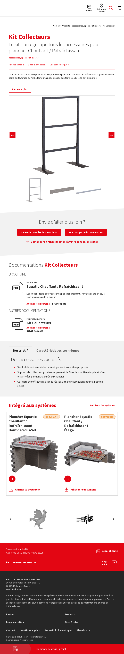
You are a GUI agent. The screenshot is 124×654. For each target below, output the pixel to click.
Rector (10, 615)
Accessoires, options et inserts (86, 25)
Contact (10, 631)
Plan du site (83, 631)
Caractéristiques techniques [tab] (57, 352)
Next (111, 137)
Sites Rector (72, 623)
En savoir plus (20, 91)
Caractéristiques (59, 64)
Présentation (16, 64)
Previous (12, 137)
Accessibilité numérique (58, 631)
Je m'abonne (110, 551)
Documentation (37, 64)
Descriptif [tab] (20, 352)
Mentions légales (30, 631)
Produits (66, 25)
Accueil (56, 25)
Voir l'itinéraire (13, 590)
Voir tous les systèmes (102, 407)
